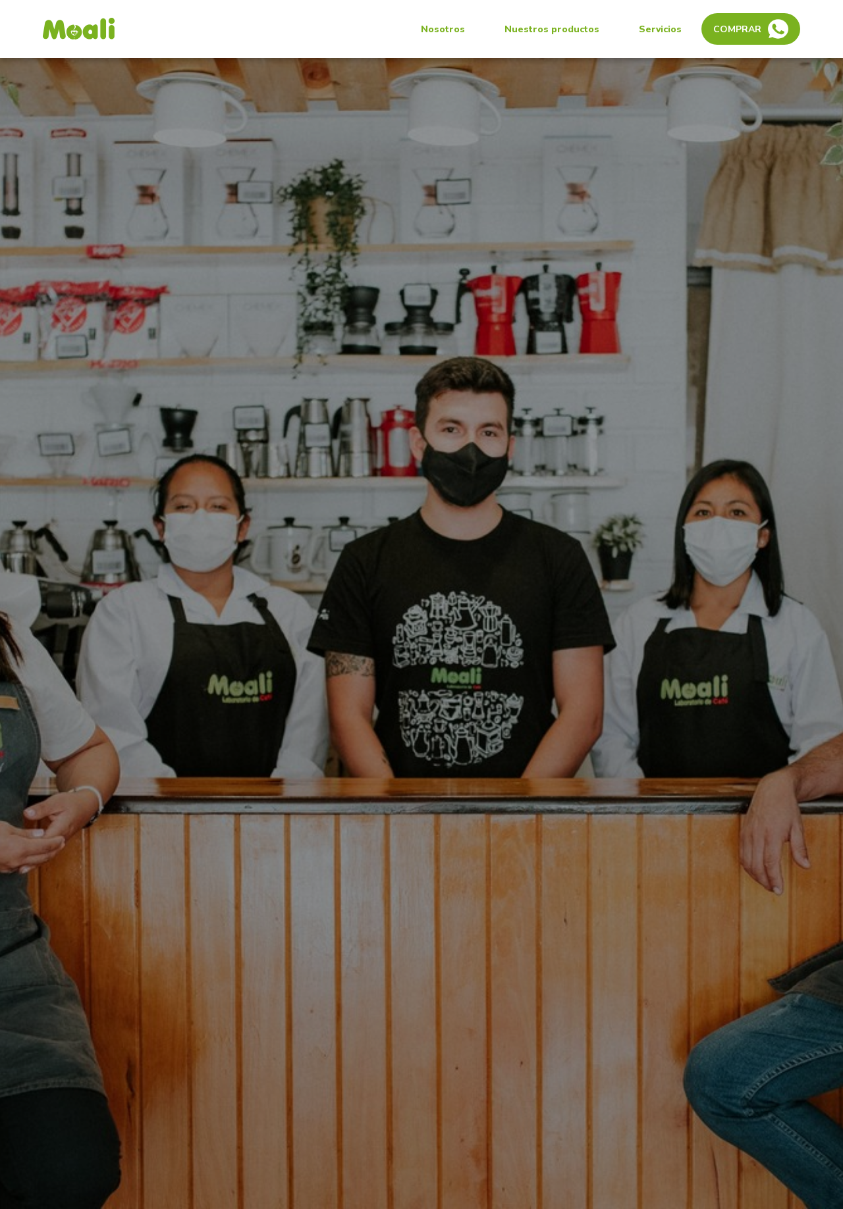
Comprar (750, 29)
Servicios (660, 29)
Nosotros (443, 29)
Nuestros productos (551, 29)
